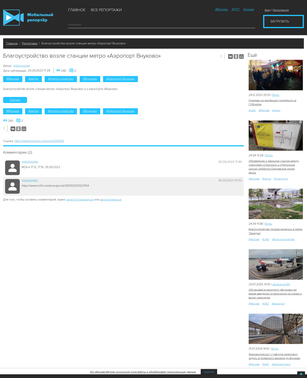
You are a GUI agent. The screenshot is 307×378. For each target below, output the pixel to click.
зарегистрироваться (80, 199)
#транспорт (281, 178)
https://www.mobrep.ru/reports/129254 (39, 141)
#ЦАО (252, 110)
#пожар (248, 9)
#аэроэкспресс (281, 364)
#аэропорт (278, 303)
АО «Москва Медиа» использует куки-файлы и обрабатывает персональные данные (143, 372)
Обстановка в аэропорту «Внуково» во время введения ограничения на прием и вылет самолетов (275, 293)
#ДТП (235, 9)
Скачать (15, 100)
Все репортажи (106, 10)
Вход (268, 10)
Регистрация (281, 10)
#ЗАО (265, 303)
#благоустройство (61, 79)
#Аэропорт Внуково (120, 79)
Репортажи (29, 43)
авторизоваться (110, 199)
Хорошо (209, 372)
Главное (76, 10)
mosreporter (30, 180)
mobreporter (21, 65)
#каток (276, 110)
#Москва (221, 9)
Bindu (275, 95)
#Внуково (90, 79)
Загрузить (279, 21)
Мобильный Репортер (28, 18)
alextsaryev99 (281, 284)
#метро (33, 79)
